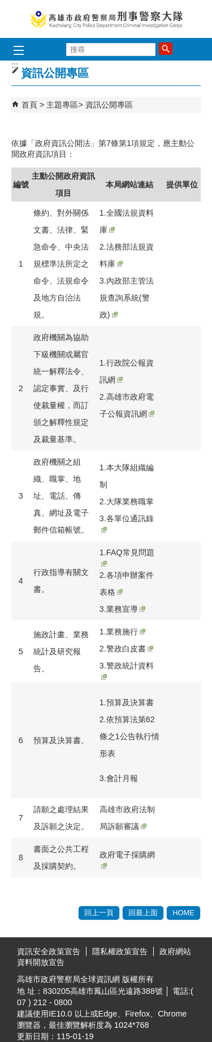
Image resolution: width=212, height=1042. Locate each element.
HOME (183, 912)
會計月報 (122, 778)
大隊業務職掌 (130, 501)
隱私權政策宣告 (120, 951)
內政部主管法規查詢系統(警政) (126, 297)
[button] (165, 48)
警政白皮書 (129, 648)
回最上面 (143, 912)
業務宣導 (125, 609)
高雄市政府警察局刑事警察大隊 (106, 19)
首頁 (29, 104)
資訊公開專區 (109, 104)
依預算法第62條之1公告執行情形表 (129, 736)
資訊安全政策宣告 (48, 951)
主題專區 (62, 104)
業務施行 (125, 631)
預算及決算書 (130, 702)
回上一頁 (99, 912)
